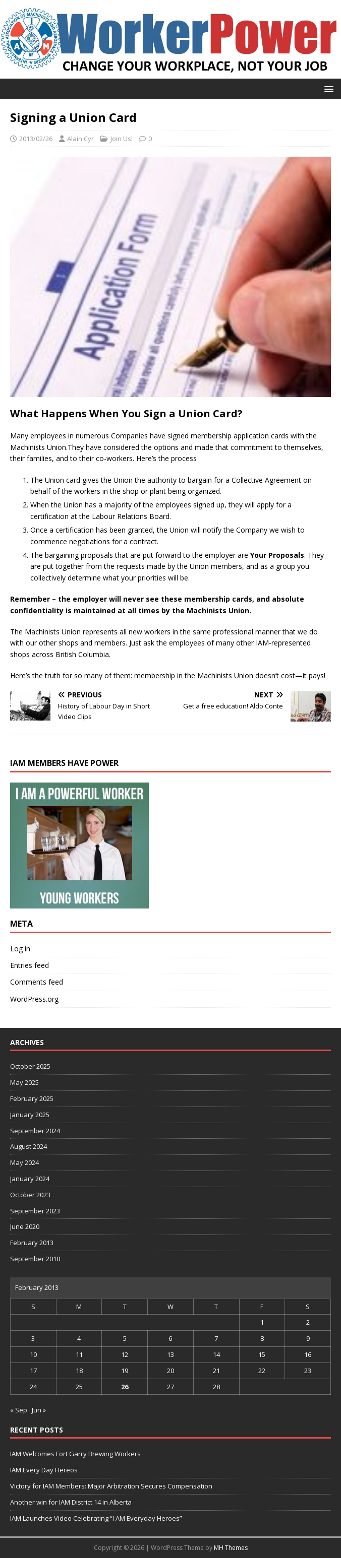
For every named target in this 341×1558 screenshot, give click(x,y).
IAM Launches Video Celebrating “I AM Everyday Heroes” (96, 1518)
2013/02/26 (35, 138)
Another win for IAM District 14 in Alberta (71, 1502)
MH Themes (231, 1547)
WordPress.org (34, 999)
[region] (79, 845)
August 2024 (28, 1146)
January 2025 (29, 1114)
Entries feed (29, 965)
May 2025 (24, 1082)
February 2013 (31, 1242)
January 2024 (29, 1178)
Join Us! (121, 138)
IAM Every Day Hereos (44, 1469)
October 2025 (30, 1066)
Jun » (39, 1409)
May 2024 (24, 1162)
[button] (327, 88)
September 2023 (35, 1210)
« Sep (18, 1409)
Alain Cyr (80, 138)
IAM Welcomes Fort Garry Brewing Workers (75, 1453)
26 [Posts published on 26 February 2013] (124, 1386)
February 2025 (31, 1098)
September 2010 (35, 1258)
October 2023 (30, 1194)
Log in (20, 948)
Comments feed (36, 982)
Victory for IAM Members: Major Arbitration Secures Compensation (111, 1485)
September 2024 (35, 1130)
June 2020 (24, 1226)
